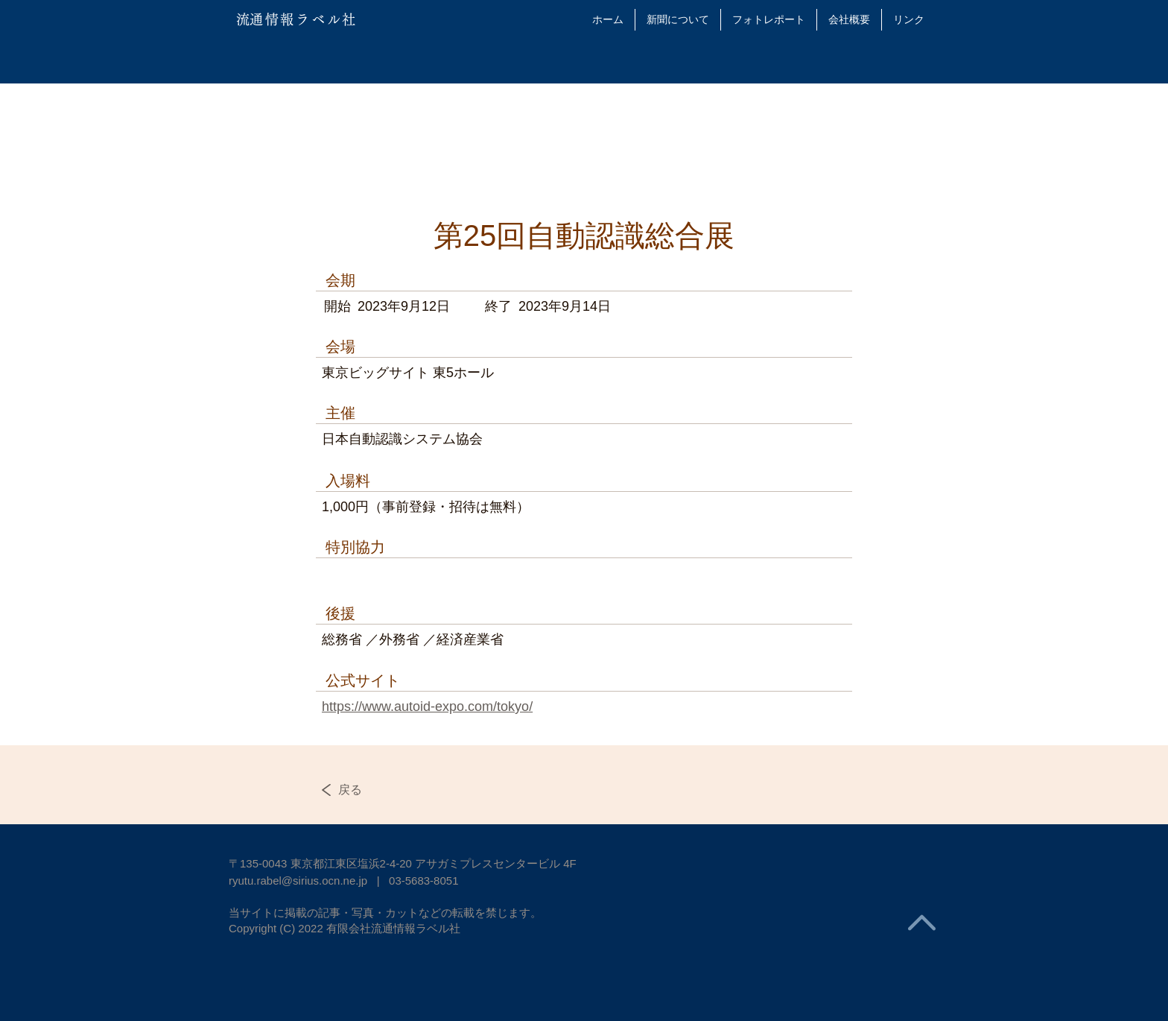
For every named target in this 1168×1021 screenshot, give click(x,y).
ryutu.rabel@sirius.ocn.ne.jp (298, 880)
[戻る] (366, 790)
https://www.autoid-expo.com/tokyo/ (427, 706)
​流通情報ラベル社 (297, 19)
